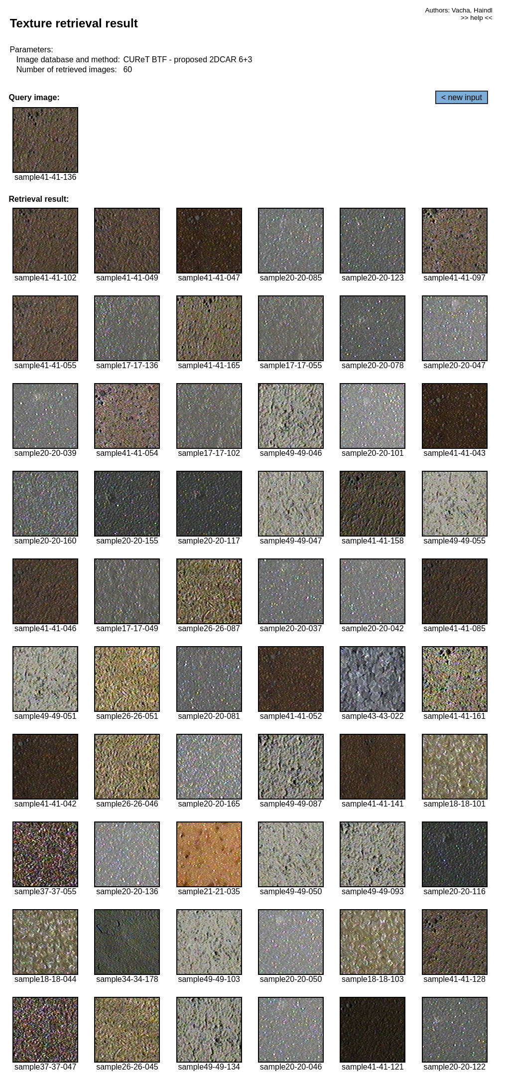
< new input (461, 97)
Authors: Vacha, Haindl (458, 10)
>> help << (477, 17)
